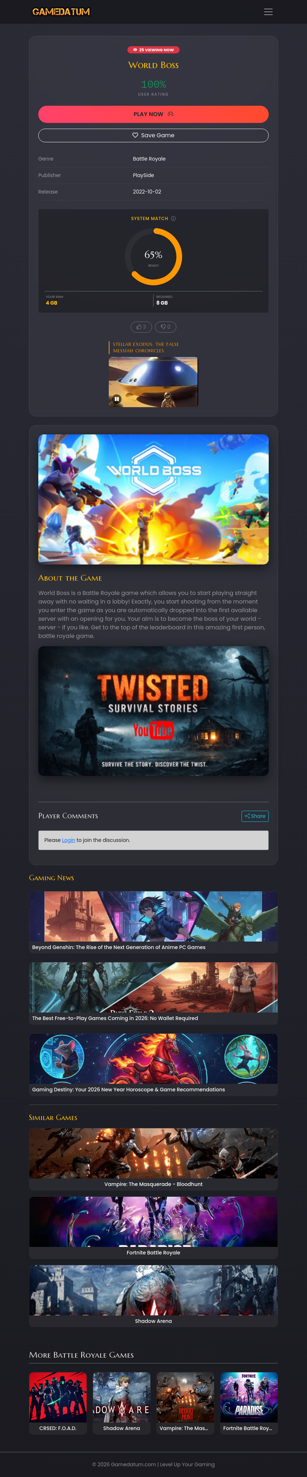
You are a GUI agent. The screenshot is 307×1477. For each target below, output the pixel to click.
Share (255, 816)
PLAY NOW (153, 114)
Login (68, 840)
